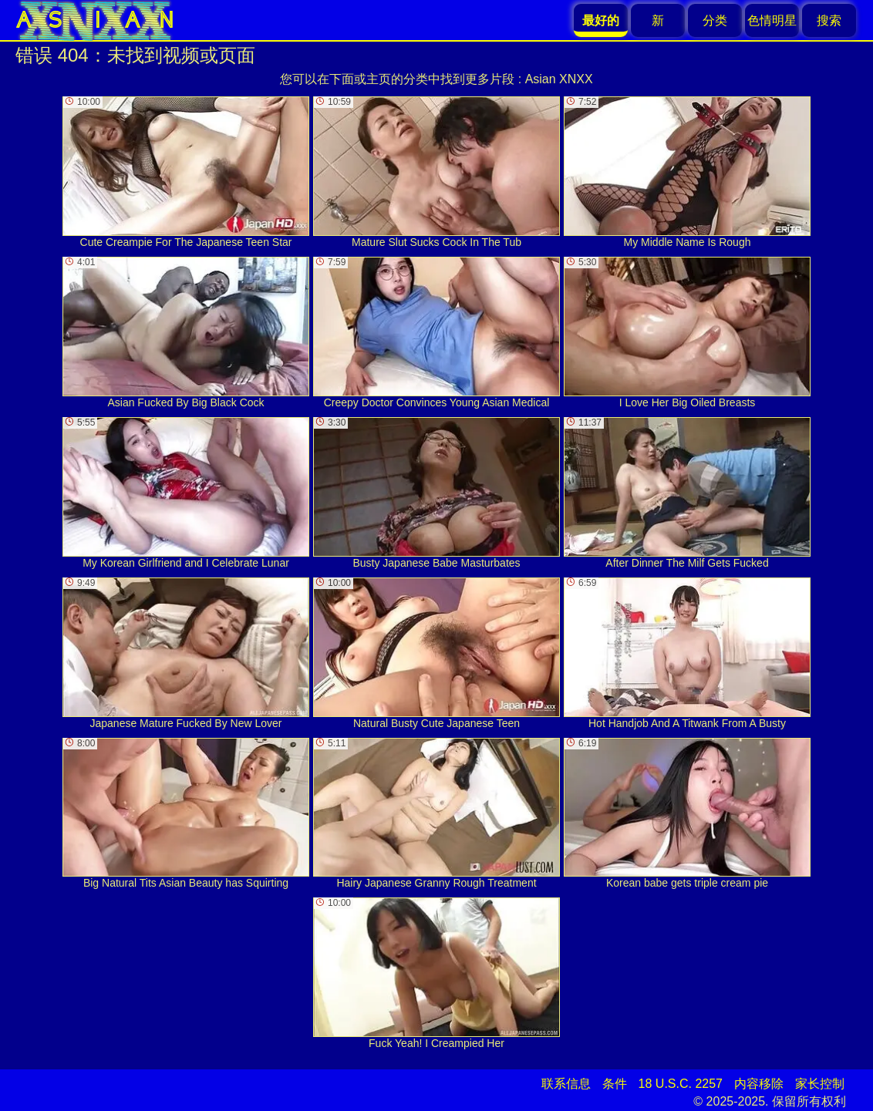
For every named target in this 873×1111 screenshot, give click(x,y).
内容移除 (759, 1083)
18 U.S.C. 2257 (681, 1083)
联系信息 (566, 1083)
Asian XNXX (559, 79)
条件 (614, 1083)
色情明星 (772, 20)
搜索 (829, 20)
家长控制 (819, 1083)
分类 (715, 20)
